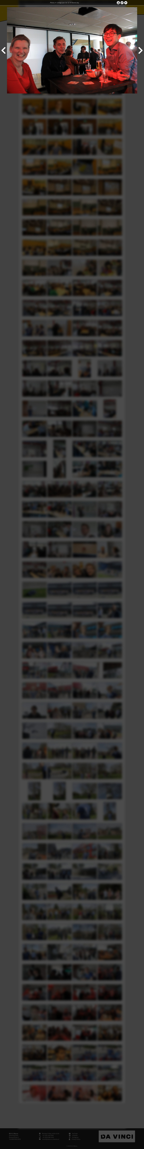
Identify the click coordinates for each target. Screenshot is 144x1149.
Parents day (75, 3)
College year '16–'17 (63, 3)
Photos (52, 3)
